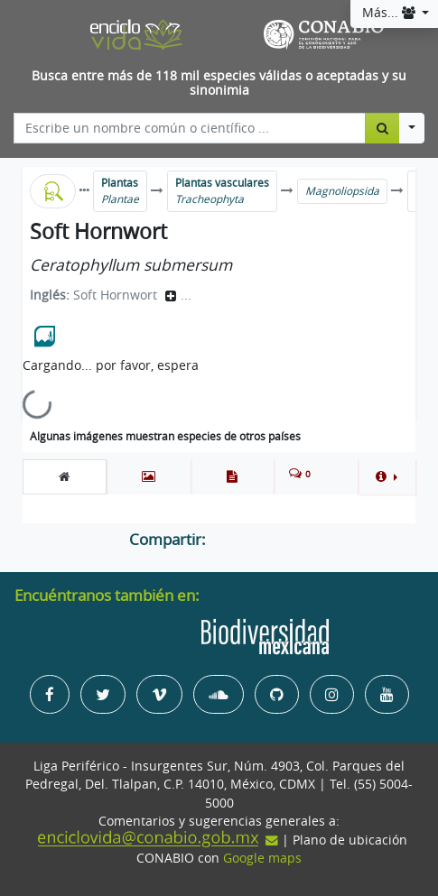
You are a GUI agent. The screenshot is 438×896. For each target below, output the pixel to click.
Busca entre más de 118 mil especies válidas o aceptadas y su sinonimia (219, 83)
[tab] (65, 476)
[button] (386, 476)
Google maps (262, 858)
